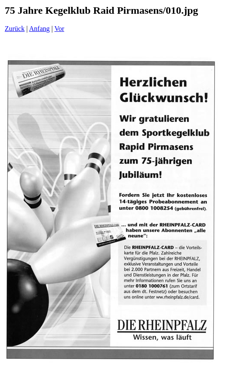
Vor (59, 28)
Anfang (39, 28)
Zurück (15, 28)
